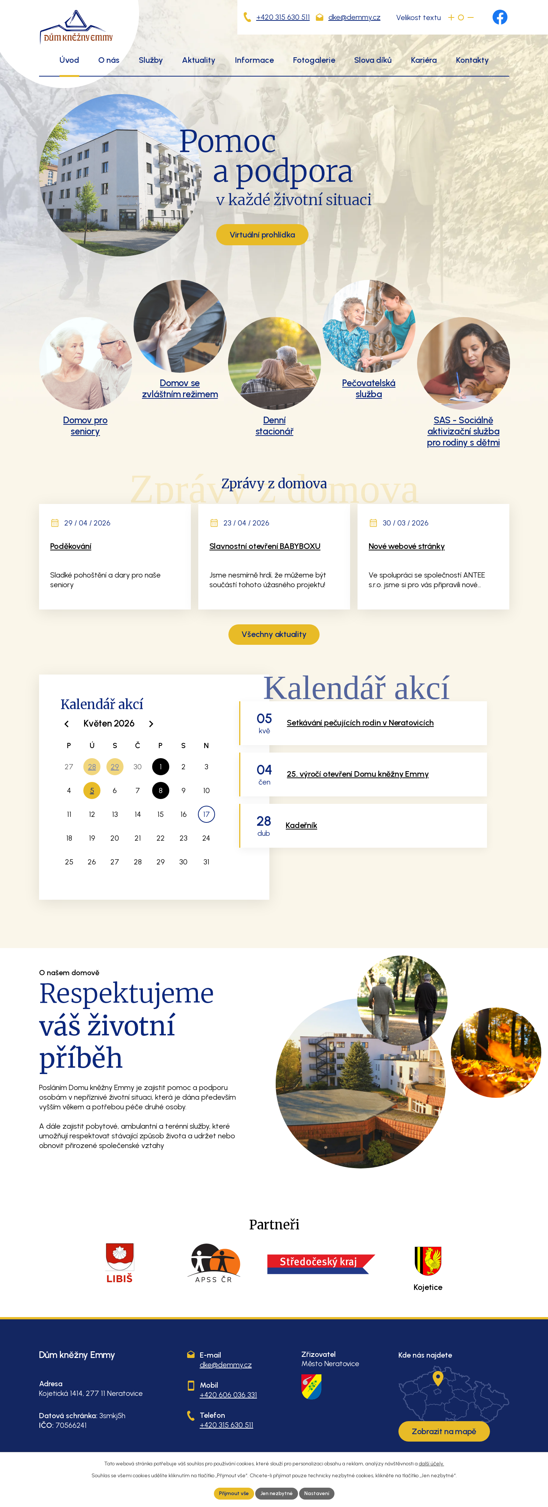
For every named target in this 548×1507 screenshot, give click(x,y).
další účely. (431, 1464)
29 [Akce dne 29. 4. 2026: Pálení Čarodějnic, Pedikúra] (115, 766)
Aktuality (198, 60)
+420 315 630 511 (283, 17)
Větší (451, 17)
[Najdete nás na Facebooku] (500, 17)
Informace (254, 60)
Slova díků (373, 60)
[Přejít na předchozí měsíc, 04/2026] (67, 724)
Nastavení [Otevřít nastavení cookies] (316, 1493)
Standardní (461, 17)
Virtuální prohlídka (262, 235)
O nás (108, 60)
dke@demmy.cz (355, 17)
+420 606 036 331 (228, 1394)
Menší (471, 17)
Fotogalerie (314, 60)
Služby (151, 60)
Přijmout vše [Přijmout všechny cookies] (234, 1493)
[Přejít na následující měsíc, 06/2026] (151, 724)
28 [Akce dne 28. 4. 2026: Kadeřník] (92, 766)
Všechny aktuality (273, 634)
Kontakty (472, 60)
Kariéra (424, 60)
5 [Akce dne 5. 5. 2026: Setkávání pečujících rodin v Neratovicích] (92, 790)
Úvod (69, 60)
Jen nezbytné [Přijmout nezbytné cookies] (276, 1493)
